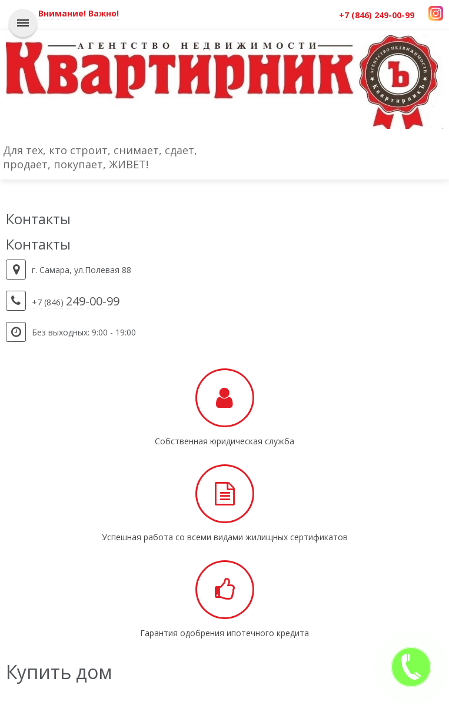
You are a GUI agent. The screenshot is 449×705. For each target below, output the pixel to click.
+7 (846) (75, 302)
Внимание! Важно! (78, 13)
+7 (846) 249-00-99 (376, 15)
